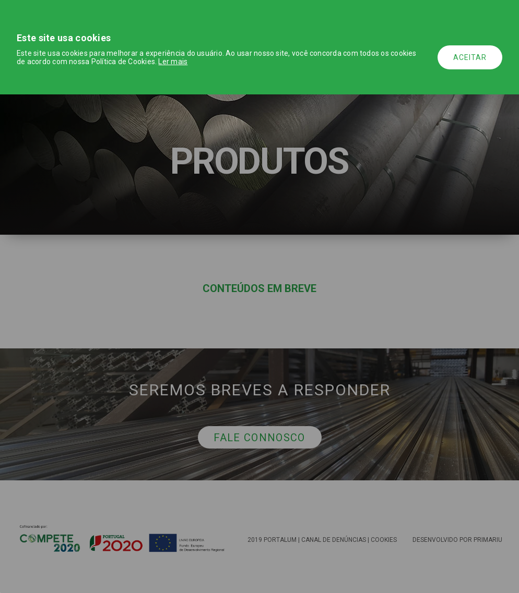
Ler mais (172, 61)
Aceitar (470, 57)
